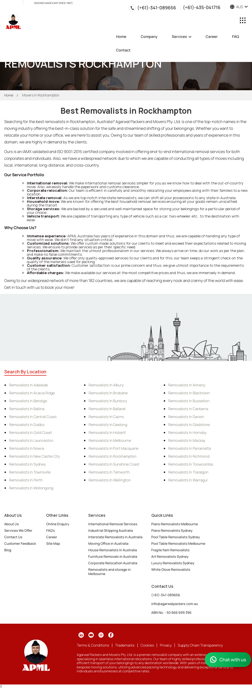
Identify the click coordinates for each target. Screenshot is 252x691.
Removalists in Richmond (189, 456)
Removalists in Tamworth (109, 472)
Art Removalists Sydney (170, 556)
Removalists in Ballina (26, 409)
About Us (11, 524)
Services (181, 37)
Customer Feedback (20, 543)
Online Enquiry (57, 524)
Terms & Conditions (93, 645)
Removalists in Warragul (188, 480)
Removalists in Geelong (108, 424)
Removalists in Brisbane (108, 393)
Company (149, 37)
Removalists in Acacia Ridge (32, 393)
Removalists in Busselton (189, 401)
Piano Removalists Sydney (172, 530)
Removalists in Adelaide (28, 385)
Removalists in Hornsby (187, 432)
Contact (123, 50)
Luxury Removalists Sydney (172, 563)
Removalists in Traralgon (188, 472)
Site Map (53, 543)
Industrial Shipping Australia (110, 530)
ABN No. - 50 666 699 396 (171, 612)
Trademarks (125, 645)
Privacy (166, 645)
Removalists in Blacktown (189, 393)
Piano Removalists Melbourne (174, 524)
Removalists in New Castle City (34, 456)
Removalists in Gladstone (189, 424)
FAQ (235, 37)
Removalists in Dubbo (26, 424)
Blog (7, 550)
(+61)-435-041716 (201, 7)
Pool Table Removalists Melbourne (178, 543)
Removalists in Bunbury (108, 401)
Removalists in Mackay (186, 440)
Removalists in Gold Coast (30, 432)
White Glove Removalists (170, 569)
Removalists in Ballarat (107, 409)
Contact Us (13, 537)
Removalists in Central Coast (33, 417)
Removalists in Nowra (26, 448)
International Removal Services (112, 524)
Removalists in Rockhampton (112, 456)
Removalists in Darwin (186, 417)
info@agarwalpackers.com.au (174, 603)
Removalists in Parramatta (189, 448)
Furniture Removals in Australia (112, 556)
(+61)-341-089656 (156, 8)
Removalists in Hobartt (107, 432)
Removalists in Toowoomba (190, 464)
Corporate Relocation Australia (112, 563)
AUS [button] (239, 7)
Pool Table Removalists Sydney (175, 537)
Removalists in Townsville (30, 472)
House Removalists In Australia (112, 550)
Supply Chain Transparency (200, 645)
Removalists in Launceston (31, 440)
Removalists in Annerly (186, 385)
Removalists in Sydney (27, 464)
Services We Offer (18, 530)
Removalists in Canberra (188, 409)
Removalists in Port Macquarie (113, 448)
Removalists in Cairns (106, 417)
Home (121, 37)
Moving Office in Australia (108, 543)
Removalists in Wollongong (31, 488)
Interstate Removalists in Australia (115, 537)
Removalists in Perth (26, 480)
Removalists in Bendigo (28, 401)
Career (211, 37)
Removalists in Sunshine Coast (114, 464)
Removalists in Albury (106, 385)
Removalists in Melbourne (110, 440)
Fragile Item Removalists (170, 550)
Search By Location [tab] (25, 371)
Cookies (147, 645)
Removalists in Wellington (110, 480)
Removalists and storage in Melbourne (109, 571)
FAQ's (50, 530)
